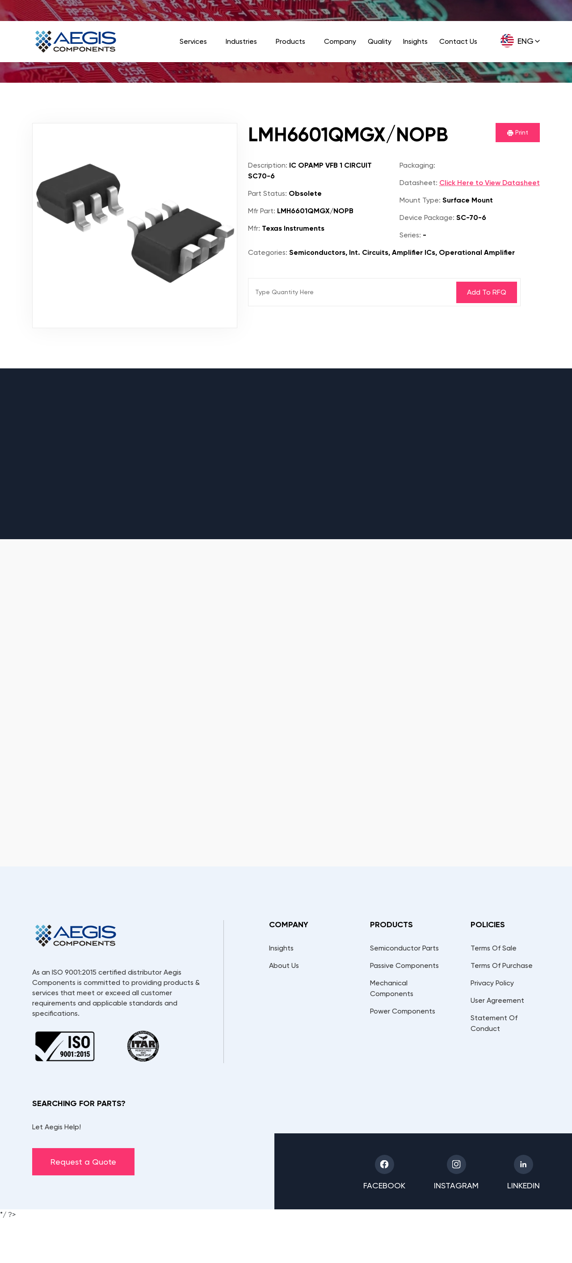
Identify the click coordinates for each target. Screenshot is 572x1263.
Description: (267, 165)
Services (193, 41)
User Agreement (497, 1000)
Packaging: (417, 165)
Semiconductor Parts (404, 948)
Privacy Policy (492, 983)
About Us (284, 965)
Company (340, 41)
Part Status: (267, 193)
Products (290, 41)
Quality (379, 41)
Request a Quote (83, 1161)
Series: (410, 235)
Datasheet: (418, 182)
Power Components (402, 1011)
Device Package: (427, 217)
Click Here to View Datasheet (489, 182)
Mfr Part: (261, 211)
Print (517, 132)
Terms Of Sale (494, 948)
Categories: (267, 252)
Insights (415, 41)
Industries (241, 41)
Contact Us (458, 41)
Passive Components (404, 965)
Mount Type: (420, 200)
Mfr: (254, 228)
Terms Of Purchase (502, 965)
